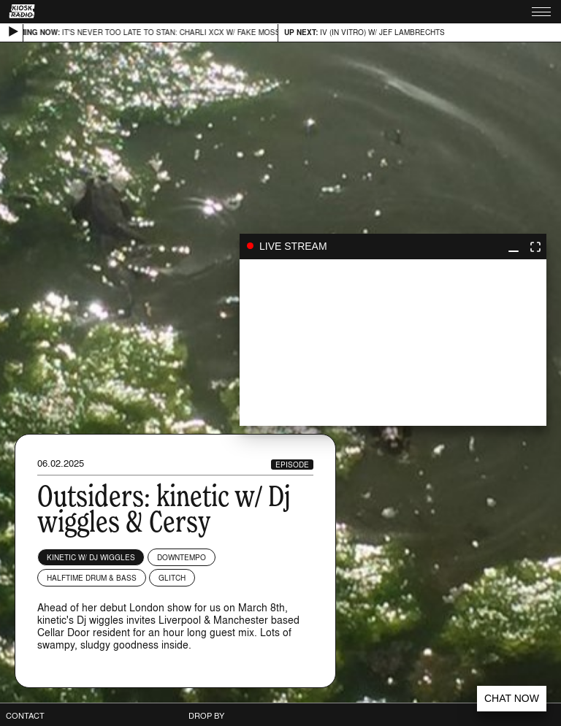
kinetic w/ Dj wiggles (91, 557)
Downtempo (181, 557)
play (393, 342)
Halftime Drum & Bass (92, 578)
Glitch (172, 578)
